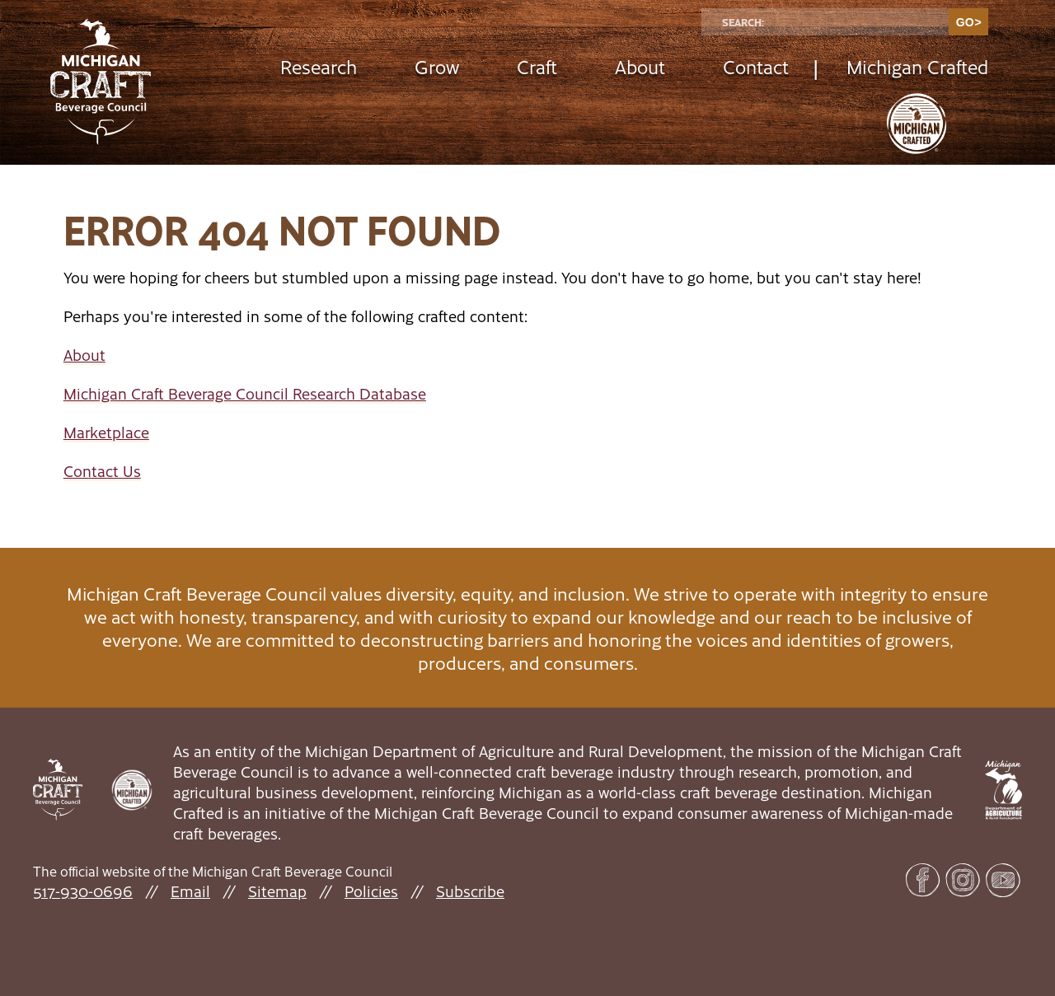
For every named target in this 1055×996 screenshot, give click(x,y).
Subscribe (470, 891)
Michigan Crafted (917, 66)
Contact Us (102, 471)
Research (318, 66)
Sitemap (277, 891)
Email (190, 891)
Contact (756, 66)
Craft (537, 66)
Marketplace (106, 432)
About (640, 66)
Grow (437, 66)
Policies (371, 891)
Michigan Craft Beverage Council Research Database (244, 393)
